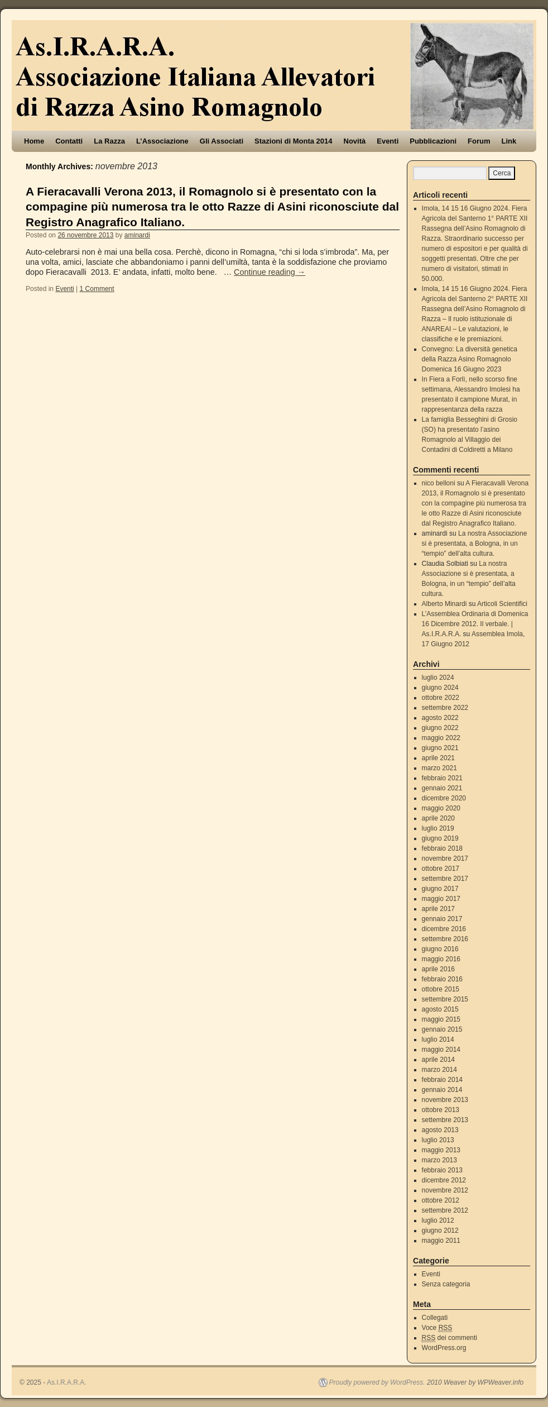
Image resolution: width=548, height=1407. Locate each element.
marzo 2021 (439, 768)
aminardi (137, 235)
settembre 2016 (445, 939)
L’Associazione (162, 141)
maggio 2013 (441, 1150)
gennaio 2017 (442, 919)
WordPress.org (444, 1348)
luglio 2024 (438, 677)
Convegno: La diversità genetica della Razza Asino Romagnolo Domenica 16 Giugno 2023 (469, 359)
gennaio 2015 (442, 1029)
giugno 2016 (440, 949)
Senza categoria (446, 1284)
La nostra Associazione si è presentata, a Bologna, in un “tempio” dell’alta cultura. (474, 543)
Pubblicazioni (433, 141)
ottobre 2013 (440, 1110)
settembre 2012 (445, 1210)
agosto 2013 (440, 1130)
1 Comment (97, 289)
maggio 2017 (441, 899)
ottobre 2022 (440, 698)
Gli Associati (221, 141)
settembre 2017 (445, 879)
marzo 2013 (439, 1160)
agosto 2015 (440, 1009)
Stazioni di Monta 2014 (293, 141)
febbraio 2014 (442, 1080)
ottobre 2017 (440, 868)
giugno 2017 (440, 889)
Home (34, 141)
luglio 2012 (438, 1220)
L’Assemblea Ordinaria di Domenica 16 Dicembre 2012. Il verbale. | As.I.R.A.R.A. (475, 624)
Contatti (69, 141)
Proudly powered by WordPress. (377, 1382)
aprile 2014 (438, 1059)
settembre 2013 (445, 1120)
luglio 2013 (438, 1140)
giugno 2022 (440, 728)
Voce (437, 1328)
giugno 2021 (440, 748)
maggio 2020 (441, 808)
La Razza (109, 141)
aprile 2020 (438, 818)
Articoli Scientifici (502, 604)
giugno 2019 (440, 838)
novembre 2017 (445, 858)
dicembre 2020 (444, 798)
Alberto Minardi (444, 604)
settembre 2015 (445, 999)
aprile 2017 (438, 909)
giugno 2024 (440, 687)
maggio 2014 (441, 1049)
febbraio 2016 (442, 979)
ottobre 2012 (440, 1200)
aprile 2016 (438, 969)
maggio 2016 (441, 959)
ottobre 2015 (440, 989)
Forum (479, 141)
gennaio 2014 (442, 1090)
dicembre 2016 (444, 929)
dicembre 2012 (444, 1180)
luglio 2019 (438, 828)
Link (509, 141)
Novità (355, 141)
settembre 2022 (445, 708)
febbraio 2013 (442, 1170)
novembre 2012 (445, 1190)
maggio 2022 (441, 738)
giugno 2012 (440, 1230)
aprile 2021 (438, 758)
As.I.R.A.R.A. (66, 1382)
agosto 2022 (440, 718)
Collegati (435, 1318)
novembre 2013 (445, 1100)
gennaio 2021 (442, 788)
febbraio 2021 (442, 778)
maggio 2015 (441, 1019)
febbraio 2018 (442, 848)
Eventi (387, 141)
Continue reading (269, 272)
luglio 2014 (438, 1039)
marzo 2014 (439, 1070)
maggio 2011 (441, 1240)
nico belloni (438, 483)
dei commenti (449, 1338)
